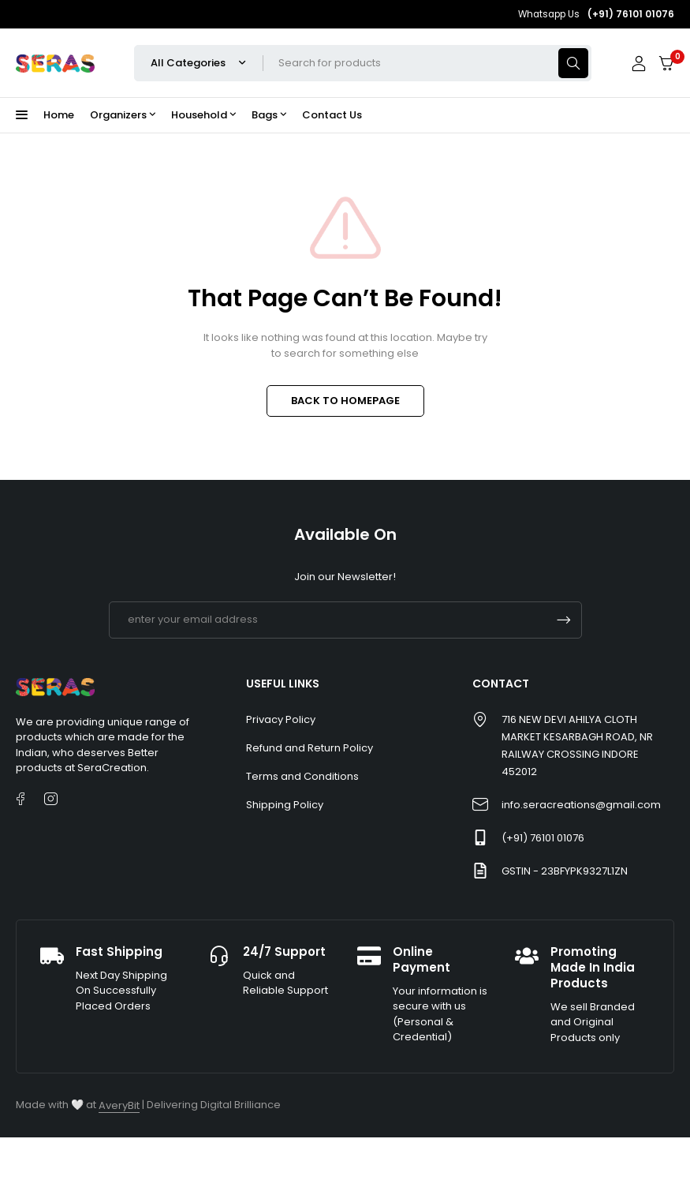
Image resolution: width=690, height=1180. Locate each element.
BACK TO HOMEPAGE (345, 400)
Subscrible (564, 620)
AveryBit (119, 1105)
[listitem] (108, 745)
